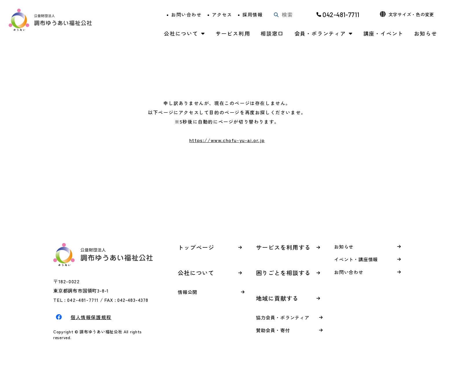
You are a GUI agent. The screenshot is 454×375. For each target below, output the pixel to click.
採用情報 (252, 14)
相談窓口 (272, 33)
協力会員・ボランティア (283, 317)
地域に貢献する (277, 298)
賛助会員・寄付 (273, 330)
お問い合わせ (186, 14)
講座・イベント (383, 33)
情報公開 (187, 291)
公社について (181, 33)
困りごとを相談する (283, 273)
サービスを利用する (283, 247)
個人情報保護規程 (91, 317)
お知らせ (425, 33)
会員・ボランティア (320, 33)
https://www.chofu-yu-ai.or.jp (227, 140)
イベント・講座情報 (356, 259)
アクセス (222, 14)
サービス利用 (233, 33)
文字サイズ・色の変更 (411, 14)
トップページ (196, 247)
